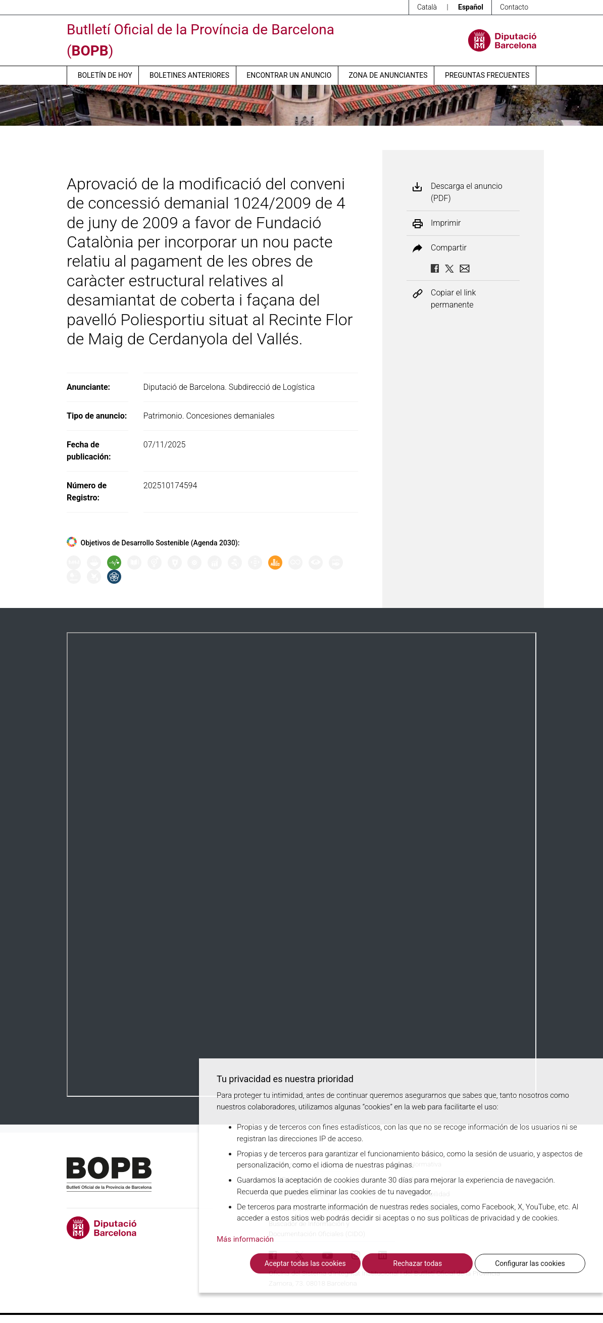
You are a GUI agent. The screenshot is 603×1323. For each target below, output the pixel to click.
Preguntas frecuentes (487, 75)
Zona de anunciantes (388, 75)
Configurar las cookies (530, 1263)
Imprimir (446, 223)
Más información (245, 1239)
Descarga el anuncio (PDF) (466, 192)
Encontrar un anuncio (288, 75)
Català (427, 7)
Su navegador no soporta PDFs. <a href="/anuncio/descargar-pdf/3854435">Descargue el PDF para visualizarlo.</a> (301, 864)
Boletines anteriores (189, 75)
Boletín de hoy (105, 75)
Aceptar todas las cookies (305, 1263)
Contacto (514, 7)
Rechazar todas (417, 1263)
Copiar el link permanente (453, 299)
